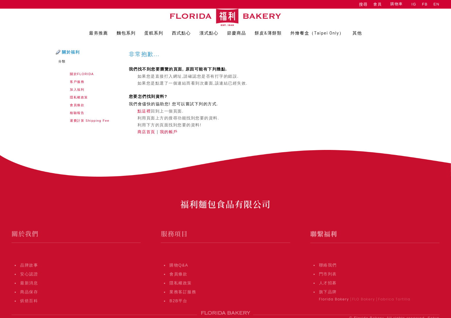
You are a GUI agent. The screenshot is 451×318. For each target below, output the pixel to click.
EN (436, 4)
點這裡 (144, 111)
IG (414, 4)
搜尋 (363, 4)
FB (425, 4)
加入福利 (77, 89)
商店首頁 (146, 132)
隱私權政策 (79, 97)
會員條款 (77, 105)
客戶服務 (77, 81)
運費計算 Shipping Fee (89, 120)
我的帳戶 (169, 132)
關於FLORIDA (82, 74)
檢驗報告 (77, 113)
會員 (377, 4)
